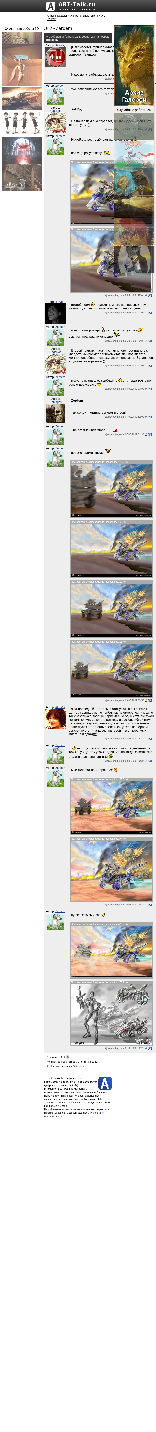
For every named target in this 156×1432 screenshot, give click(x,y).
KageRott (55, 110)
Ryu (60, 301)
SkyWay (60, 45)
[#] (146, 295)
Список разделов (57, 15)
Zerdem (60, 85)
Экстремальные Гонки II (84, 15)
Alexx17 (60, 707)
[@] (150, 295)
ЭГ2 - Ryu (78, 1066)
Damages (56, 402)
